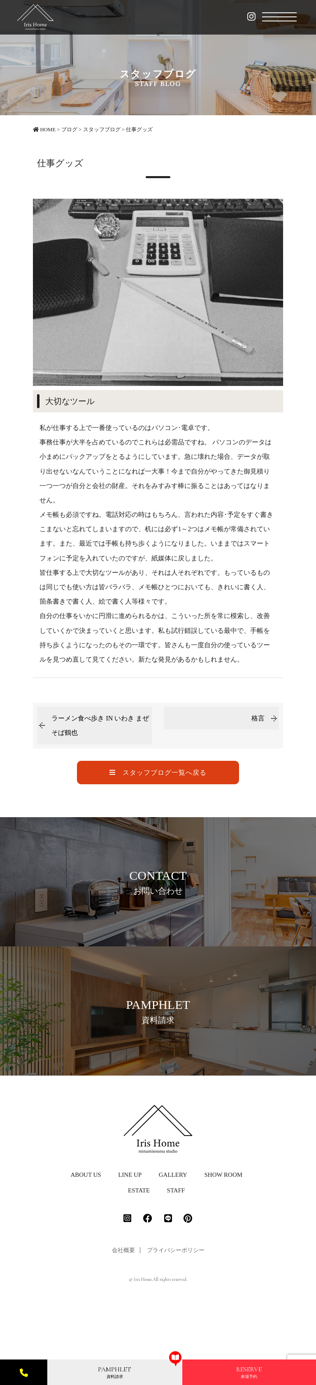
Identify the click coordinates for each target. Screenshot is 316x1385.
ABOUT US (85, 1235)
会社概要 (123, 1311)
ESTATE (139, 1251)
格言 (258, 718)
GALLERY (173, 1235)
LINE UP (130, 1235)
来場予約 (249, 1372)
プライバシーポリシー (175, 1311)
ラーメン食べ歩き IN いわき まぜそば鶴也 (100, 725)
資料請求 (114, 1372)
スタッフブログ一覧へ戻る (158, 772)
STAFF (176, 1251)
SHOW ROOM (223, 1235)
